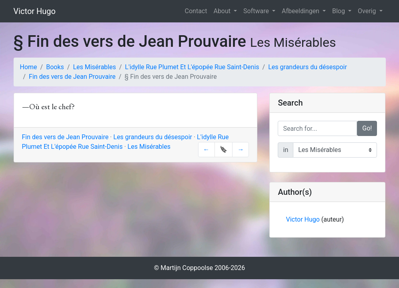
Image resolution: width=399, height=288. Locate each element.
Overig (367, 11)
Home (28, 67)
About (222, 11)
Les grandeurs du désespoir (307, 67)
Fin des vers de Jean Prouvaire (72, 76)
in (285, 150)
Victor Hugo (35, 11)
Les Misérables (94, 67)
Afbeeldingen (301, 11)
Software (257, 11)
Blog (339, 11)
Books (55, 67)
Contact (196, 11)
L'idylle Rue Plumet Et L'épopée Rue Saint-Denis (192, 67)
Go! (367, 128)
